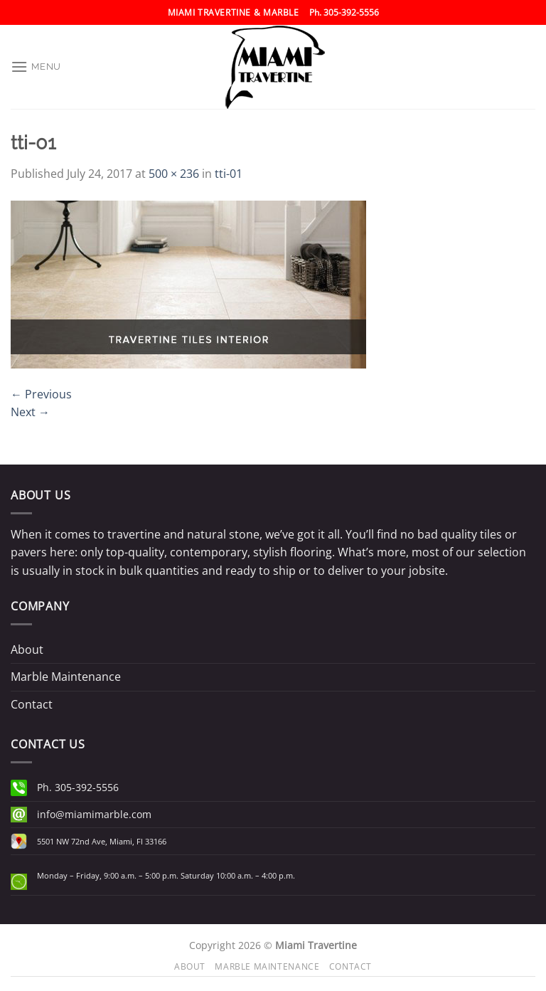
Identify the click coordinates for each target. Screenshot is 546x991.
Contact (32, 704)
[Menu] (36, 66)
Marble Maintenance (66, 676)
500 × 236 (174, 173)
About (27, 649)
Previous (41, 394)
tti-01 (228, 173)
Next (30, 412)
